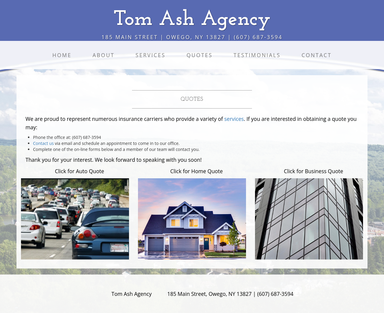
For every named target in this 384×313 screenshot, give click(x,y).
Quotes (200, 55)
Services (151, 55)
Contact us (43, 143)
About (103, 55)
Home (61, 55)
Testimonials (257, 55)
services (234, 118)
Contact (317, 55)
